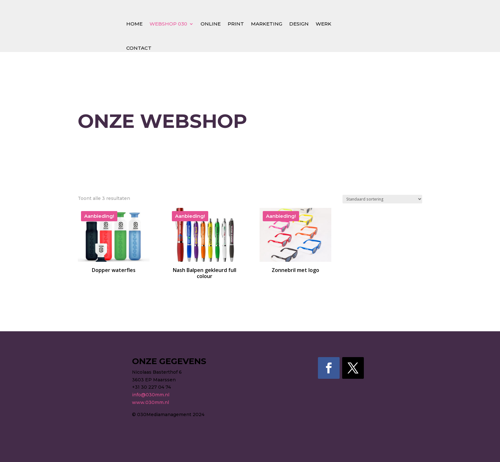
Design (299, 24)
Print (236, 24)
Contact (138, 48)
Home (134, 24)
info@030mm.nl (150, 395)
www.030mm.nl (150, 402)
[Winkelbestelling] (382, 199)
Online (211, 24)
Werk (323, 24)
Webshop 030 (168, 24)
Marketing (266, 24)
